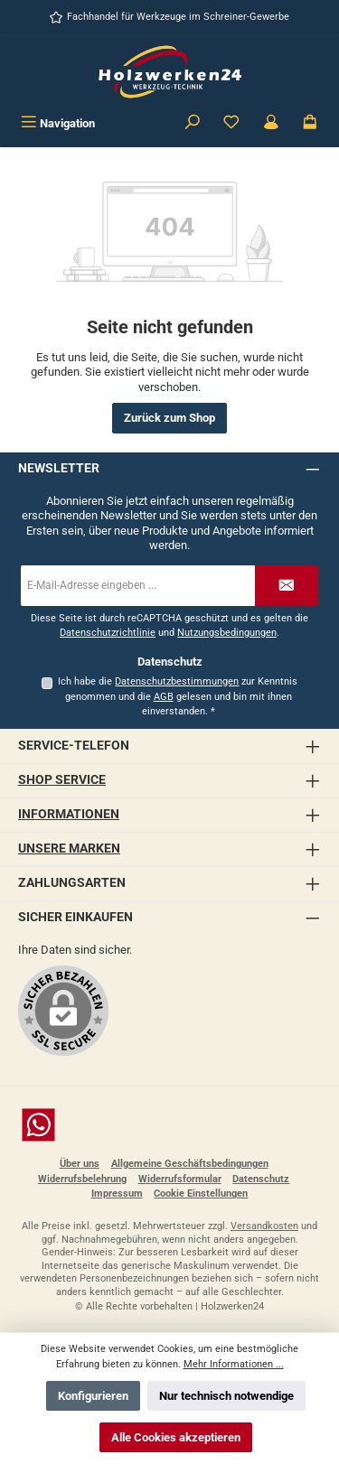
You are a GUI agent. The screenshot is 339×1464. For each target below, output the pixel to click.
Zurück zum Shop (169, 417)
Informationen (68, 814)
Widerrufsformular (179, 1179)
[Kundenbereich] (271, 123)
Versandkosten (264, 1226)
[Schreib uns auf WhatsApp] (169, 1125)
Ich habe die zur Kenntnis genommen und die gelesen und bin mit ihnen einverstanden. (177, 696)
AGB (164, 697)
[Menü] (58, 123)
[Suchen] (192, 123)
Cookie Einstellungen (201, 1193)
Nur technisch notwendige (226, 1396)
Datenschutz (260, 1179)
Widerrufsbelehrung (82, 1179)
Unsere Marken (69, 848)
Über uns (79, 1164)
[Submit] (286, 585)
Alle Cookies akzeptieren (175, 1437)
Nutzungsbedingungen (227, 633)
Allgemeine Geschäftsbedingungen (189, 1164)
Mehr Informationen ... (234, 1364)
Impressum (117, 1193)
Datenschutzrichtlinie (107, 633)
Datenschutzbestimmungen (177, 681)
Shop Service (62, 780)
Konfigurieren (93, 1396)
